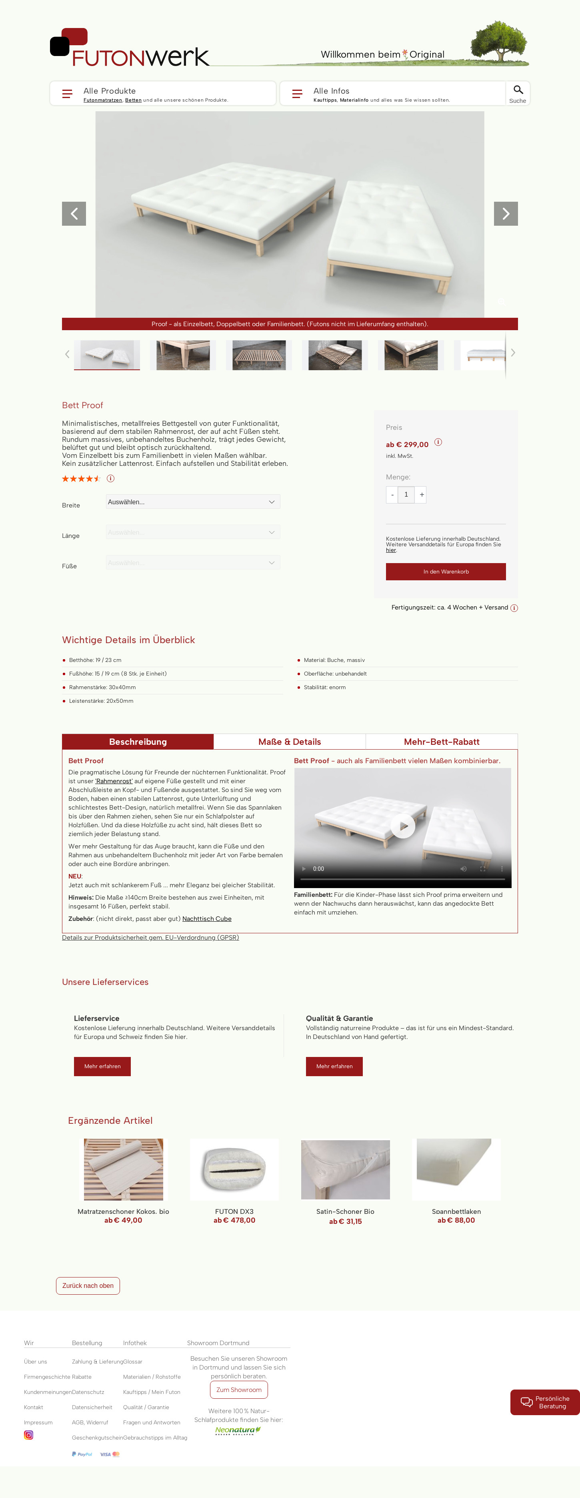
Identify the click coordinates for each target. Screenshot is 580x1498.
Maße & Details (289, 741)
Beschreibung (138, 741)
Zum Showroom (239, 1390)
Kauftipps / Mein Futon (151, 1392)
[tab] (138, 742)
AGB (78, 1422)
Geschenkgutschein (97, 1437)
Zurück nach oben (88, 1285)
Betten (133, 100)
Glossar (132, 1361)
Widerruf (97, 1422)
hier (391, 550)
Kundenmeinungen (48, 1392)
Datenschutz (88, 1392)
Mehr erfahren (102, 1066)
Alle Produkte (110, 90)
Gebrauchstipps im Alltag (155, 1437)
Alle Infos (332, 90)
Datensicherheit (92, 1407)
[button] (163, 93)
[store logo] (130, 47)
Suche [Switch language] (517, 100)
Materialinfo (354, 100)
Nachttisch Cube (207, 918)
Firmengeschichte (47, 1377)
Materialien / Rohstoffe (152, 1377)
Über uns (35, 1361)
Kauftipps (325, 100)
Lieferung (111, 1361)
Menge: (398, 477)
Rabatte (82, 1377)
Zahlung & (85, 1361)
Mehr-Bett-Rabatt (442, 741)
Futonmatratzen (103, 100)
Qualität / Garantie (146, 1407)
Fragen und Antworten (151, 1422)
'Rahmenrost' (114, 781)
